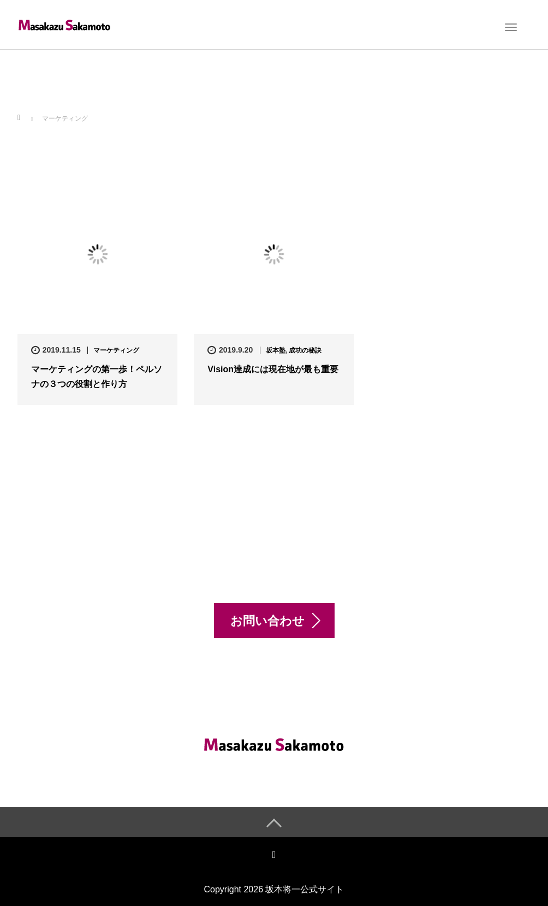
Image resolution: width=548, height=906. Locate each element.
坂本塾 (275, 350)
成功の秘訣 (305, 350)
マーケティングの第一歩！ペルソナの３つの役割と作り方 (96, 377)
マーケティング (116, 350)
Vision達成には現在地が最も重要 (272, 369)
